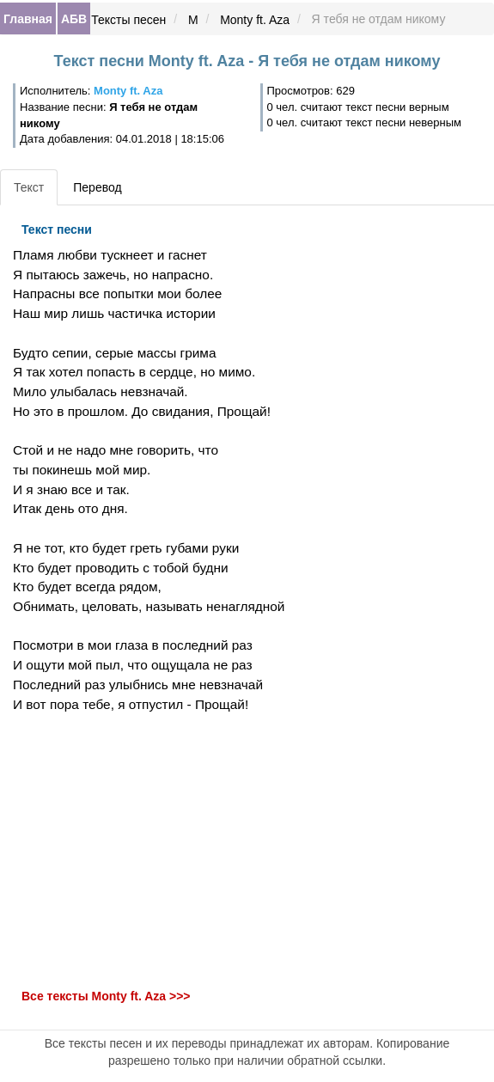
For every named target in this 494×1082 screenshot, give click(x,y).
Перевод (97, 187)
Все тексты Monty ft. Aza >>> (106, 997)
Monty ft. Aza (255, 20)
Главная (27, 19)
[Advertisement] (164, 851)
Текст (29, 187)
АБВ (74, 19)
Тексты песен (128, 20)
